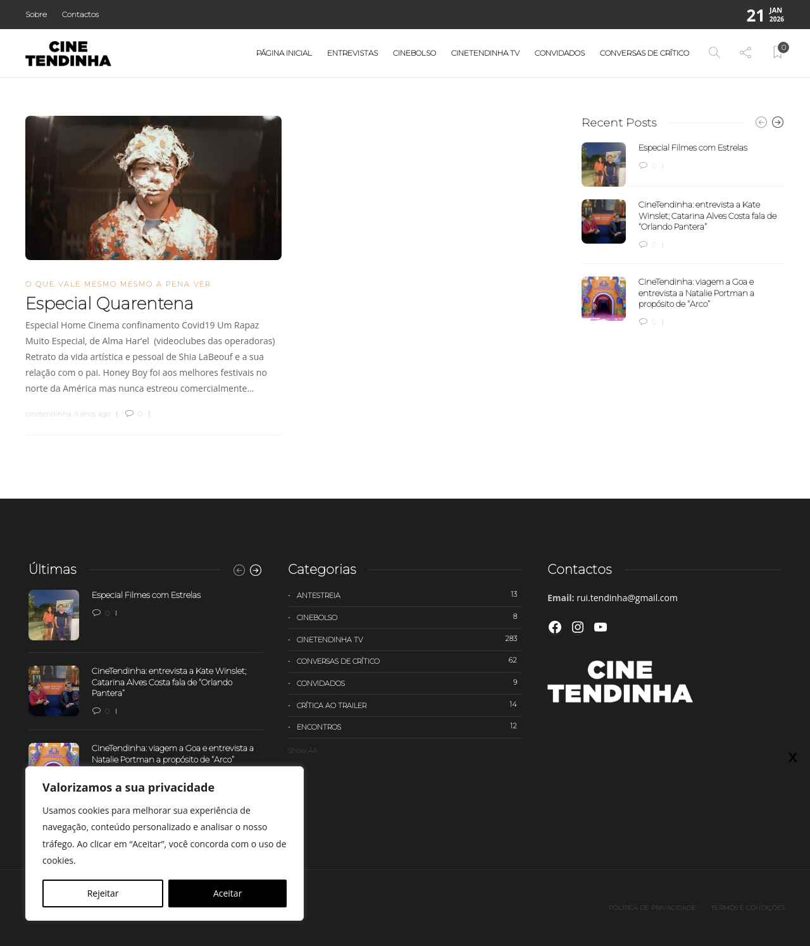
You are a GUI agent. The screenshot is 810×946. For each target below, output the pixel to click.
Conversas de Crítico (644, 53)
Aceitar (227, 893)
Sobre (36, 14)
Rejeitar (103, 893)
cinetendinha (48, 413)
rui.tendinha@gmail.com (627, 598)
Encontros (409, 726)
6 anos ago (92, 413)
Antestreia (409, 595)
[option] (683, 235)
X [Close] (792, 756)
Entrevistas (352, 53)
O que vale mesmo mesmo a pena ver (118, 284)
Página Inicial (284, 53)
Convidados (560, 53)
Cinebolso (414, 53)
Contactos (80, 14)
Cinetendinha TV (485, 53)
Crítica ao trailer (409, 705)
